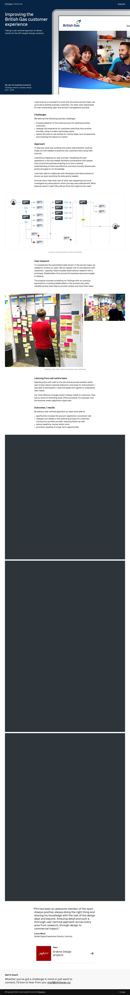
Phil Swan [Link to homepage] (9, 4)
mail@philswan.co (58, 982)
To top (122, 992)
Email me (121, 4)
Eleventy (41, 992)
